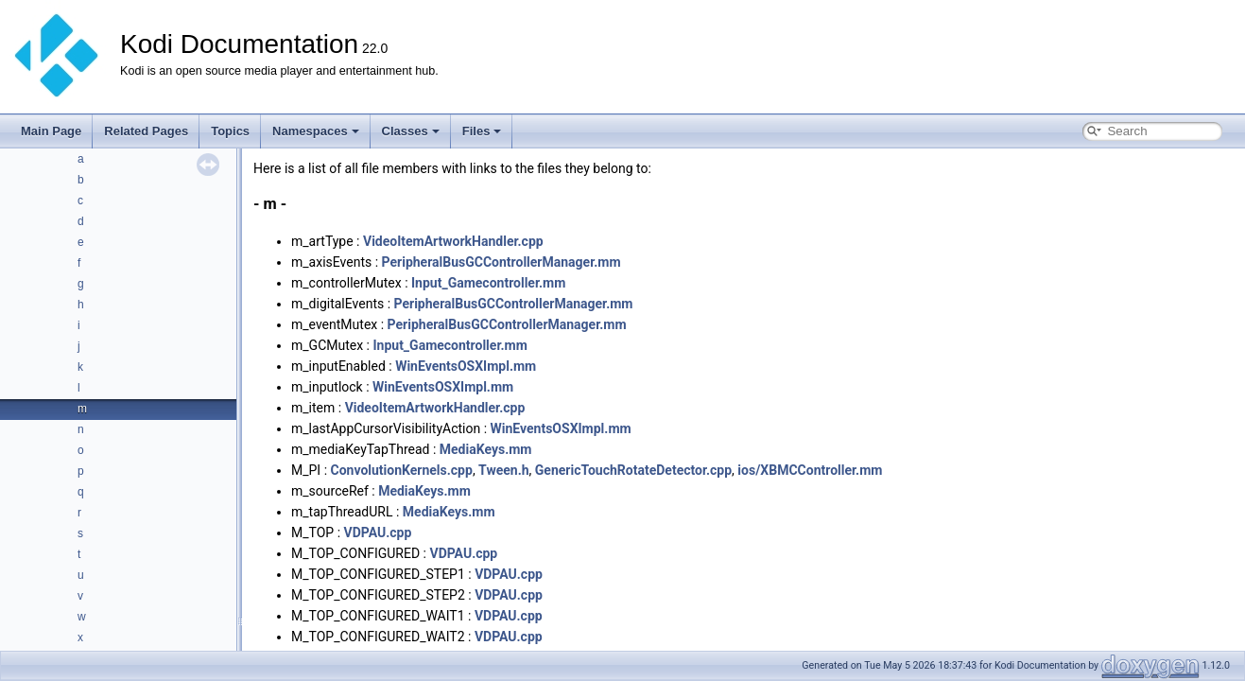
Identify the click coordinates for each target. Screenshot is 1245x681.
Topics (230, 131)
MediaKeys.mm (486, 449)
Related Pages (146, 131)
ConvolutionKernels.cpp (402, 470)
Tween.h (503, 470)
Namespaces (315, 131)
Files (482, 131)
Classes (411, 131)
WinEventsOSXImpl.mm (465, 366)
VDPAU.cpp (378, 532)
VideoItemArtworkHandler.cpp (453, 241)
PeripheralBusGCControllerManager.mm (501, 262)
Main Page (51, 131)
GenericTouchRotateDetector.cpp (633, 470)
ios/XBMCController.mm (809, 470)
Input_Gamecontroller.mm (488, 282)
